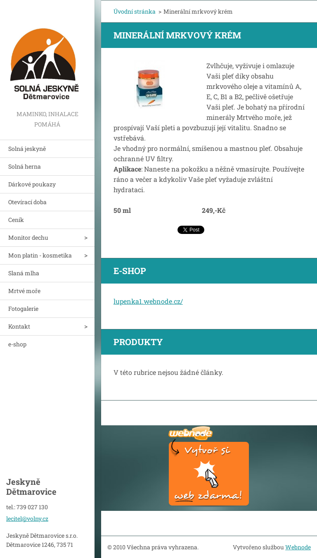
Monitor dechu (28, 237)
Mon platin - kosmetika (40, 255)
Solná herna (24, 166)
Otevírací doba (27, 202)
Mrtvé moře (24, 291)
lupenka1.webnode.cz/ (148, 301)
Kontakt (19, 326)
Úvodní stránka (135, 11)
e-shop (17, 344)
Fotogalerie (23, 308)
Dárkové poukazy (32, 184)
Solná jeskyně (27, 149)
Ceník (16, 220)
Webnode (298, 547)
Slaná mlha (23, 273)
